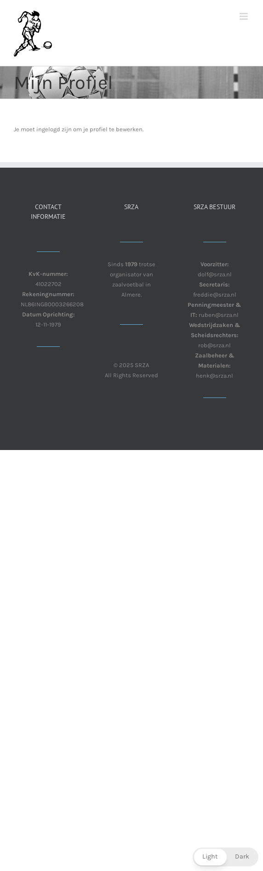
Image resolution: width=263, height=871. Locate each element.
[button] (225, 857)
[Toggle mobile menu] (244, 16)
